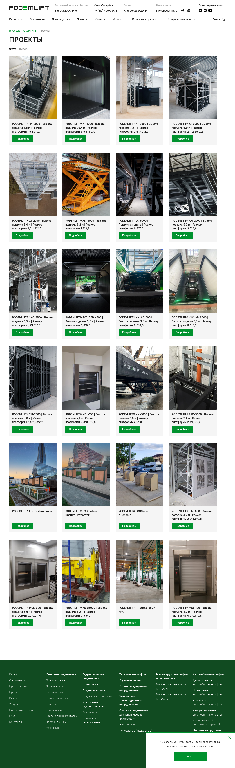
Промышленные (56, 722)
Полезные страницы (144, 19)
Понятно (190, 756)
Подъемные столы (94, 690)
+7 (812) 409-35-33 (105, 10)
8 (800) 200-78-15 (66, 10)
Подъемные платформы (98, 696)
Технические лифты (132, 674)
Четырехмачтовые (57, 698)
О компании (37, 19)
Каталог (14, 19)
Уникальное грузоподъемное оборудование (130, 700)
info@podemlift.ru (166, 10)
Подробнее (22, 138)
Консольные (54, 710)
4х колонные (91, 712)
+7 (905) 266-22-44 (136, 10)
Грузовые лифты (130, 680)
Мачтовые (52, 727)
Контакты (15, 722)
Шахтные (52, 704)
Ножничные (90, 684)
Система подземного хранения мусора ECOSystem (133, 714)
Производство (61, 19)
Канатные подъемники (61, 674)
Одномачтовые (55, 680)
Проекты (82, 19)
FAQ (12, 716)
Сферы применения (180, 19)
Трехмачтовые (55, 692)
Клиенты (100, 19)
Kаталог (14, 674)
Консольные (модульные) (135, 730)
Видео (23, 49)
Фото (12, 49)
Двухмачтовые (55, 686)
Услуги (117, 19)
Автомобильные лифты (208, 674)
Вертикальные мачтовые (62, 716)
